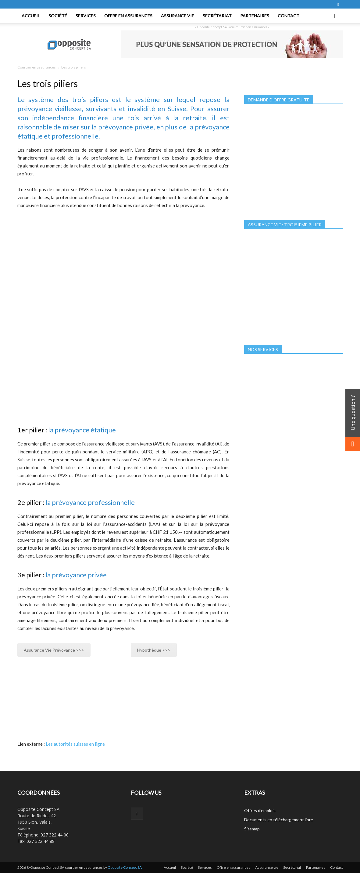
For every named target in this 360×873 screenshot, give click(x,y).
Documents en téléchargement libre (278, 819)
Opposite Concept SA (125, 867)
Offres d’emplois (260, 810)
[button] (335, 16)
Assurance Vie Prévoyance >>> (54, 650)
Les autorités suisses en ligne (75, 744)
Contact (288, 15)
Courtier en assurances (36, 67)
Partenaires (254, 15)
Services (86, 15)
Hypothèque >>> (153, 650)
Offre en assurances (128, 15)
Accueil (31, 15)
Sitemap (252, 828)
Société (57, 15)
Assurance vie (177, 15)
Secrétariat (217, 15)
